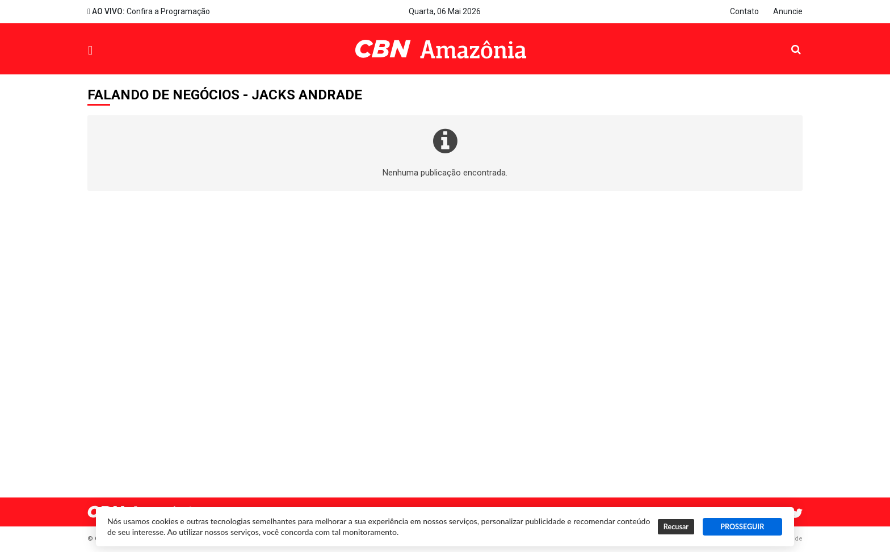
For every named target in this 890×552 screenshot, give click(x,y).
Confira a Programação (148, 11)
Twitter (797, 513)
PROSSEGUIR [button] (742, 526)
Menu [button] (116, 50)
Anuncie (788, 11)
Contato (744, 11)
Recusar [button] (676, 526)
